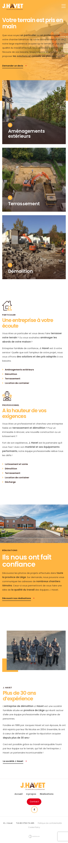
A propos (31, 793)
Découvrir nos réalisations (16, 598)
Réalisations (46, 793)
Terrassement (12, 378)
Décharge (10, 482)
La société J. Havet (13, 761)
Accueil (19, 793)
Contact (34, 801)
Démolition (11, 374)
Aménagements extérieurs (19, 369)
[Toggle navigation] (63, 7)
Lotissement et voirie (16, 464)
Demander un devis (12, 65)
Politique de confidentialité (50, 823)
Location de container (17, 383)
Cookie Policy (34, 827)
